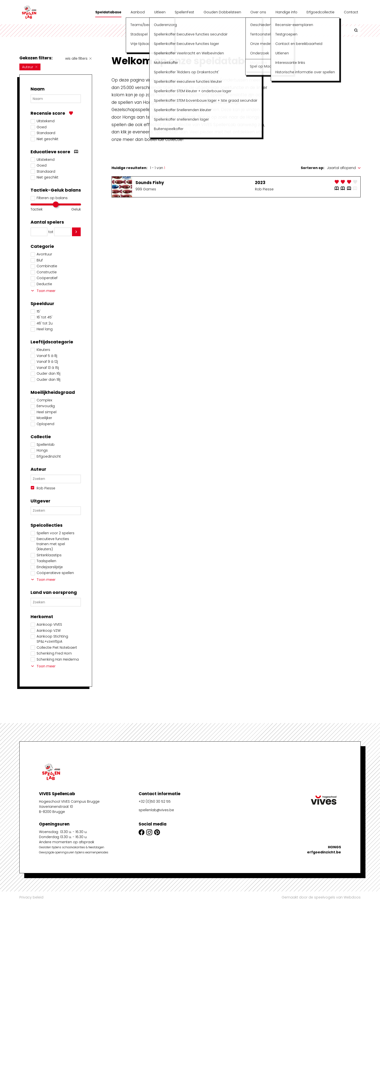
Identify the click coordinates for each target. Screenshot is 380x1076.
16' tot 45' (44, 317)
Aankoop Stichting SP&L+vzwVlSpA (52, 639)
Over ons (258, 12)
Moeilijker (44, 417)
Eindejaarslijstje (50, 567)
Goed (42, 127)
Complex (44, 400)
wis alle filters (78, 58)
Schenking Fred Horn (54, 653)
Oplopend (45, 423)
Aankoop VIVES (49, 624)
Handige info (286, 12)
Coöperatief (47, 277)
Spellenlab (46, 444)
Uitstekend (46, 121)
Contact (351, 12)
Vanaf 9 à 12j (47, 361)
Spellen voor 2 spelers (55, 533)
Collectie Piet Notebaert (57, 647)
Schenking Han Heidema (58, 659)
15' (38, 311)
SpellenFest (184, 12)
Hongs (42, 450)
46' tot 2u (45, 323)
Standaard (46, 132)
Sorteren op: (312, 167)
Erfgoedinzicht (49, 456)
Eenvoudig (46, 406)
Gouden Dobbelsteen (222, 12)
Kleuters (43, 349)
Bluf (40, 260)
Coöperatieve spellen (55, 572)
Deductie (44, 284)
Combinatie (47, 266)
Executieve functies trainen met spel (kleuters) (53, 543)
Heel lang (45, 329)
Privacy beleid (31, 897)
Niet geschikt (47, 139)
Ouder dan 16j (48, 373)
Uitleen (160, 12)
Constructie (47, 272)
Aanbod (138, 12)
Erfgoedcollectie (320, 12)
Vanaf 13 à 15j (48, 367)
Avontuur (44, 254)
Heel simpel (46, 412)
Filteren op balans (52, 197)
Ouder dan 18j (48, 379)
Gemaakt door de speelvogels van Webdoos (321, 897)
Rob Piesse (46, 488)
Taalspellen (46, 560)
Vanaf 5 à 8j (47, 355)
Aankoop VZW (49, 630)
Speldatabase (108, 12)
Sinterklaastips (49, 555)
